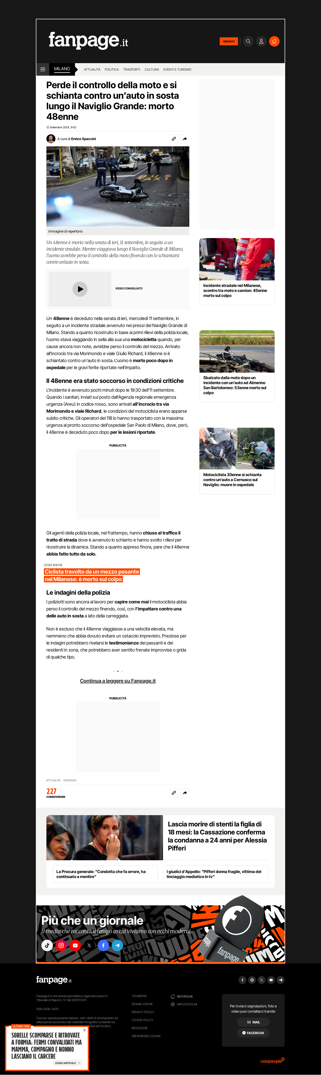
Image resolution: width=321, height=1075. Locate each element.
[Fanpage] (53, 980)
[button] (184, 138)
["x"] (89, 945)
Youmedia (139, 996)
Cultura (152, 69)
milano (62, 68)
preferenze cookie (146, 1036)
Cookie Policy (142, 1020)
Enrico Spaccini (83, 139)
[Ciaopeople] (273, 1062)
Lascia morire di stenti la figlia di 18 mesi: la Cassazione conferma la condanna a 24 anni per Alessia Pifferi (217, 836)
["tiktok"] (47, 945)
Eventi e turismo (177, 69)
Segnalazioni (142, 1004)
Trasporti (131, 69)
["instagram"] (61, 945)
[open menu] (42, 69)
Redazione (140, 1028)
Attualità (92, 69)
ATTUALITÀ (53, 780)
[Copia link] (173, 138)
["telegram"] (117, 945)
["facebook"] (103, 945)
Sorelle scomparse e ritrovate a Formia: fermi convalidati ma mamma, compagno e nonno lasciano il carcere (46, 1046)
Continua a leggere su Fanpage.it (118, 681)
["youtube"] (75, 945)
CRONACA (69, 780)
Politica (112, 69)
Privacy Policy (143, 1012)
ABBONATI (229, 41)
